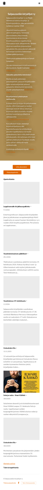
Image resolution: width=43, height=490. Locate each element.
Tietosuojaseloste (9, 483)
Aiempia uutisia (9, 464)
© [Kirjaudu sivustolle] (4, 479)
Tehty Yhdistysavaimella (29, 483)
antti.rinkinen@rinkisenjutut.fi (17, 119)
